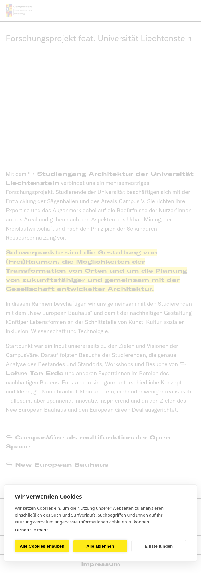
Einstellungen (159, 546)
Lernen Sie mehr (31, 530)
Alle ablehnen (100, 546)
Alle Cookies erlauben (42, 546)
